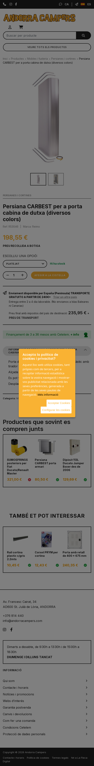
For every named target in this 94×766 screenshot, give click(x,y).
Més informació (48, 394)
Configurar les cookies (56, 410)
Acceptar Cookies (59, 403)
